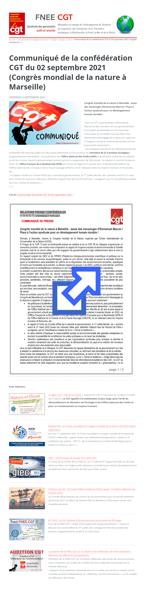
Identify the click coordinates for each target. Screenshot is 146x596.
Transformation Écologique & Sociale (32, 39)
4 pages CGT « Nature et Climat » (65, 394)
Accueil (12, 39)
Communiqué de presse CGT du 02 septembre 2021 (44, 194)
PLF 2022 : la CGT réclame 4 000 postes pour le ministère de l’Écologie (84, 520)
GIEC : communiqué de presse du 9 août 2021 (72, 457)
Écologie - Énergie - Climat (61, 39)
